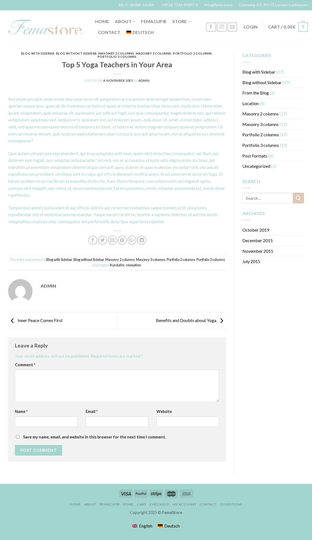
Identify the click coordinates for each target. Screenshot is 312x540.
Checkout (159, 504)
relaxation (133, 265)
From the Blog (255, 92)
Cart (141, 504)
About (125, 21)
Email (92, 411)
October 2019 (255, 229)
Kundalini (117, 265)
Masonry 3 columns (154, 53)
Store (181, 21)
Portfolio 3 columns (117, 56)
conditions (231, 504)
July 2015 (251, 261)
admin (144, 80)
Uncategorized (256, 166)
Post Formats (254, 155)
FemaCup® (153, 21)
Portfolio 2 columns (192, 53)
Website (164, 411)
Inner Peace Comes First (35, 320)
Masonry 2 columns (116, 53)
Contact (109, 32)
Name (21, 411)
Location (250, 103)
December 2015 (257, 240)
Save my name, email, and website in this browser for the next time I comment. (94, 437)
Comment (25, 364)
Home (102, 21)
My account (184, 504)
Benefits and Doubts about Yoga (191, 320)
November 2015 (257, 251)
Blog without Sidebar (76, 53)
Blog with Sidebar (37, 53)
